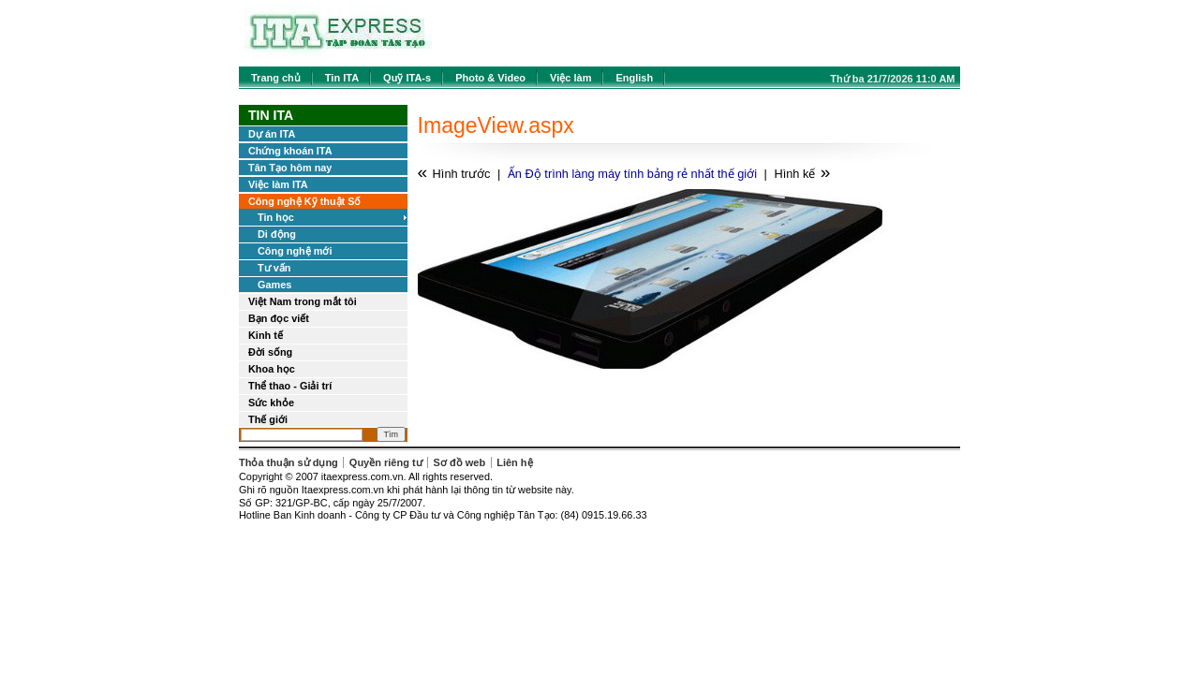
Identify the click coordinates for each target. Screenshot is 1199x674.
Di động (277, 234)
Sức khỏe (271, 402)
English (634, 77)
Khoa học (271, 368)
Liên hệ (514, 462)
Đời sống (270, 352)
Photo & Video (490, 77)
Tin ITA (342, 77)
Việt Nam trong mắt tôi (302, 301)
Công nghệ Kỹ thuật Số (304, 201)
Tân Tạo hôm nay (290, 167)
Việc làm (570, 77)
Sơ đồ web (460, 462)
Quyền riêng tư (385, 462)
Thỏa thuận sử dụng (288, 462)
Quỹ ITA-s (407, 77)
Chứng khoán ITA (290, 150)
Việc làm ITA (278, 184)
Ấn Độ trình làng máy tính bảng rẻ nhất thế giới (632, 174)
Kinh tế (265, 335)
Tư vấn (274, 267)
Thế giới (268, 419)
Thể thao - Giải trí (290, 385)
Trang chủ (276, 77)
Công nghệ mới (295, 250)
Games (274, 284)
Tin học (276, 217)
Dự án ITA (271, 133)
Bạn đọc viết (278, 318)
